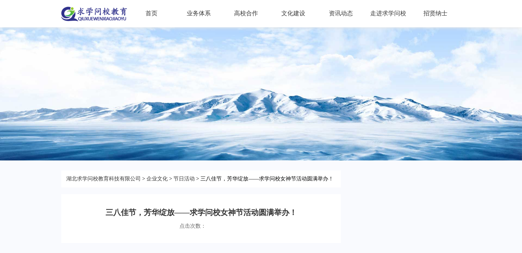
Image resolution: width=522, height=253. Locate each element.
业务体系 (199, 13)
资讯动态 (341, 13)
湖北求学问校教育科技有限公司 (103, 178)
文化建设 (293, 13)
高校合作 (246, 13)
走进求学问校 (388, 13)
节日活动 (184, 178)
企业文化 (157, 178)
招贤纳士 (435, 13)
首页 (151, 13)
